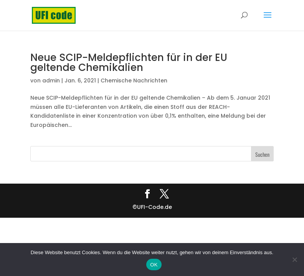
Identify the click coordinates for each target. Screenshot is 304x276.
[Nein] (294, 259)
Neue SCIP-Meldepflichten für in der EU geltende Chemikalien (128, 62)
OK (153, 265)
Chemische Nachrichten (134, 80)
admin (51, 80)
